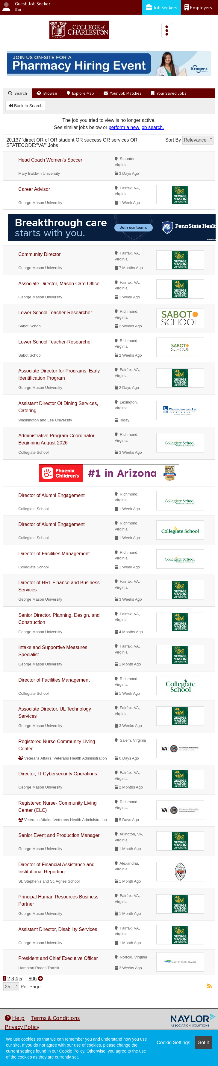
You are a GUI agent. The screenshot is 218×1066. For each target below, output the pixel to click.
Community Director (39, 254)
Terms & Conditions (55, 1017)
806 (33, 978)
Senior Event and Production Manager (58, 835)
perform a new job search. (136, 127)
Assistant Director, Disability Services (57, 929)
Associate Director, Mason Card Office (58, 283)
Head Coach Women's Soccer (50, 159)
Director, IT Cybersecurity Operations (57, 773)
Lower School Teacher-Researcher (55, 312)
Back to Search (26, 105)
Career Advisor (34, 189)
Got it (203, 1042)
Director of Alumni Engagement (51, 495)
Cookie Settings (173, 1042)
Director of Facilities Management (54, 553)
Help (15, 1017)
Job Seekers (161, 7)
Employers (198, 7)
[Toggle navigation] (166, 30)
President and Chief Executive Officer (58, 958)
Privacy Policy (22, 1026)
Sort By (173, 139)
